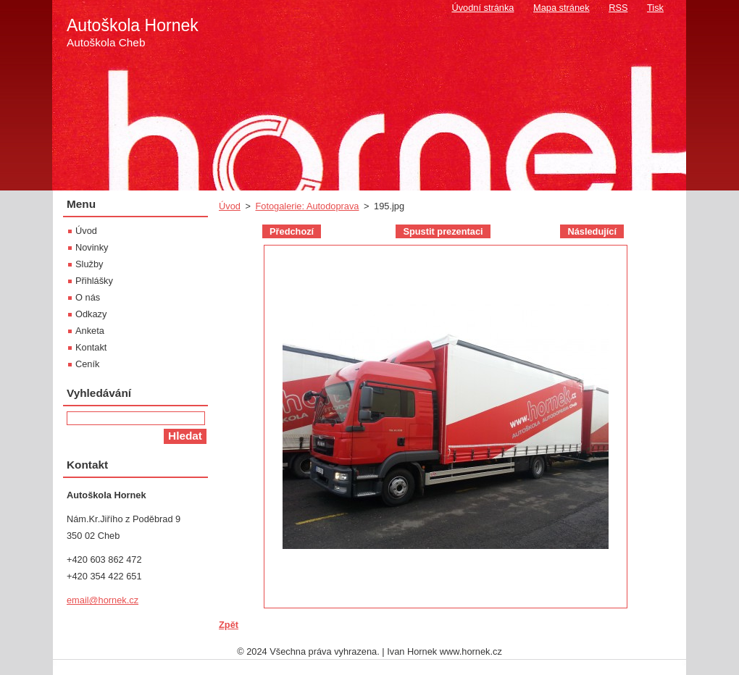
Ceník (87, 364)
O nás (87, 297)
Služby (89, 264)
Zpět (228, 624)
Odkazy (91, 314)
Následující (592, 231)
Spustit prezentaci (443, 231)
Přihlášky (94, 280)
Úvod (230, 206)
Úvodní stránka (482, 7)
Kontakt (91, 347)
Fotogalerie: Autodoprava (307, 206)
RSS (618, 7)
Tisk (655, 7)
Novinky (92, 247)
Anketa (89, 330)
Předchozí (292, 231)
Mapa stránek (561, 7)
